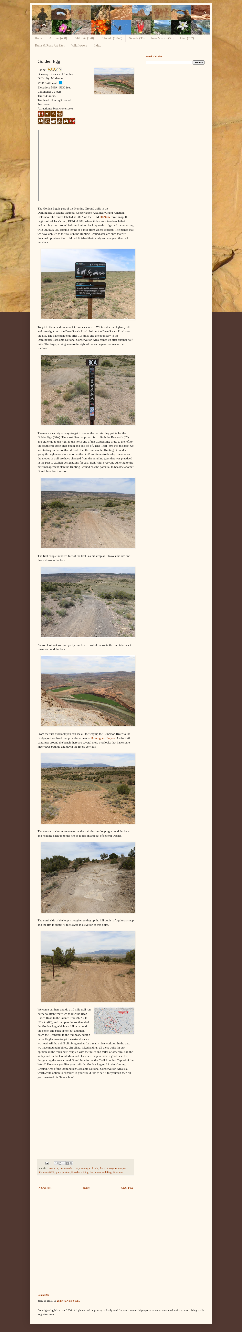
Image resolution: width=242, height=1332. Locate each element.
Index (97, 45)
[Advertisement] (175, 94)
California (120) (84, 38)
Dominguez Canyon (103, 738)
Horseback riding (79, 1172)
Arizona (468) (58, 38)
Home (39, 38)
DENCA (105, 217)
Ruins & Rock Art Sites (50, 45)
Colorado (94, 1168)
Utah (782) (187, 38)
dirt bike (104, 1168)
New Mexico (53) (162, 38)
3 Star (50, 1168)
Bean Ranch (66, 1168)
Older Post (127, 1187)
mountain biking (103, 1172)
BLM (75, 1168)
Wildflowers (79, 45)
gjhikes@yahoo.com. (68, 1300)
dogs (111, 1168)
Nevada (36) (137, 38)
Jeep (92, 1172)
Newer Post (45, 1187)
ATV (56, 1168)
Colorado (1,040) (111, 38)
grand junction (63, 1172)
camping (83, 1168)
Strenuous (117, 1172)
